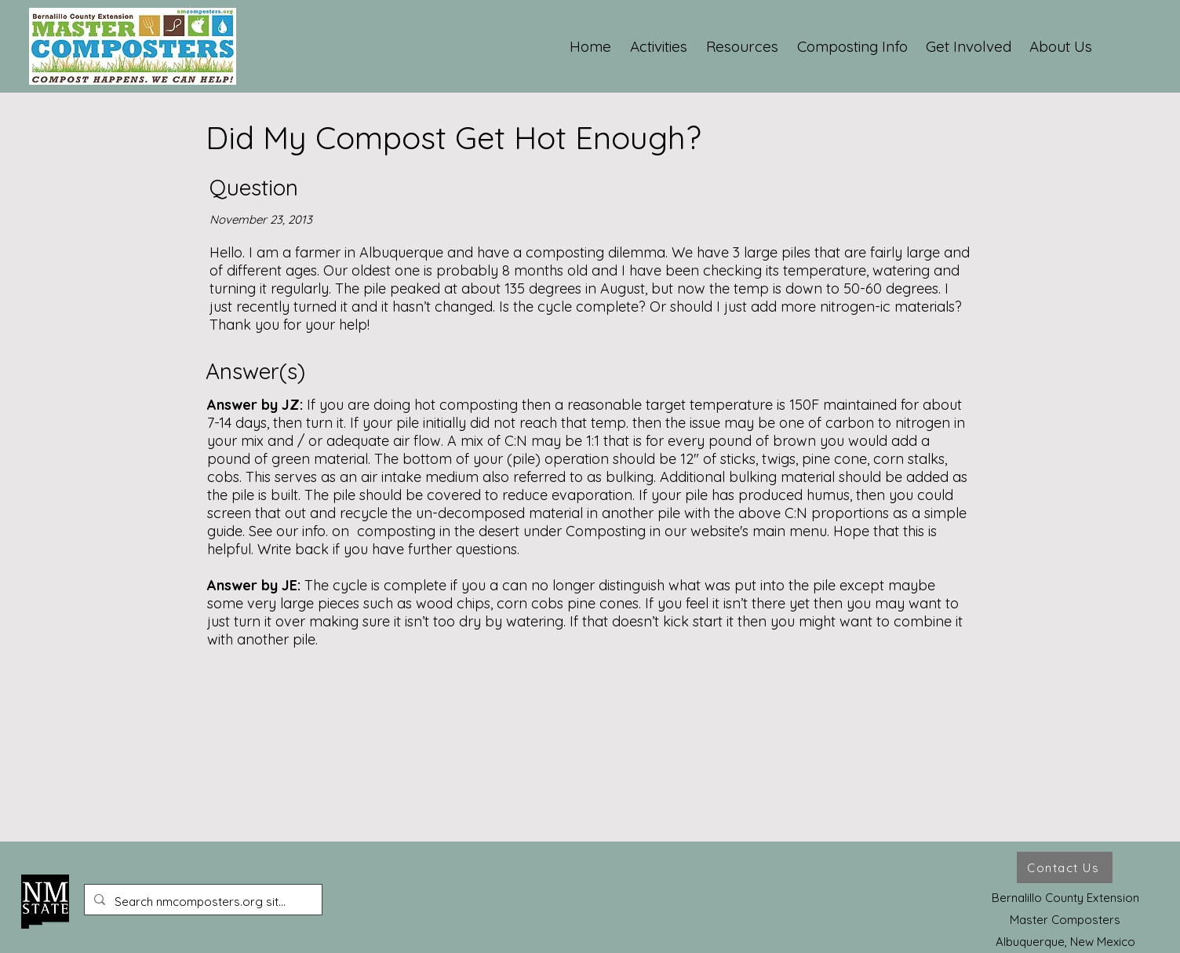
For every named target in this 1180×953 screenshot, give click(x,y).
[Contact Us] (1065, 867)
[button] (659, 46)
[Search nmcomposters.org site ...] (202, 902)
